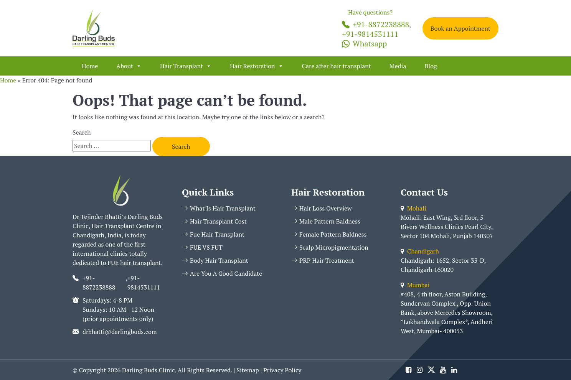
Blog (430, 66)
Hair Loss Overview (321, 208)
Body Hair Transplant (215, 260)
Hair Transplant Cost (214, 221)
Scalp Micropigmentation (329, 247)
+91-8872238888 (375, 24)
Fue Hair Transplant (213, 234)
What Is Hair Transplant (219, 208)
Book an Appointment (460, 28)
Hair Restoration (257, 66)
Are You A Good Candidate (222, 273)
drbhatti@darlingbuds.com (120, 331)
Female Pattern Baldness (328, 234)
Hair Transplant (185, 66)
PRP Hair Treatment (322, 260)
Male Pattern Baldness (325, 221)
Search (82, 132)
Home (90, 66)
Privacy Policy (282, 370)
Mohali (413, 208)
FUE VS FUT (202, 247)
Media (397, 66)
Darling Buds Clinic (148, 370)
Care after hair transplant (336, 66)
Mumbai (415, 285)
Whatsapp (364, 43)
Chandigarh (420, 251)
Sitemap (247, 370)
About (129, 66)
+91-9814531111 (370, 34)
